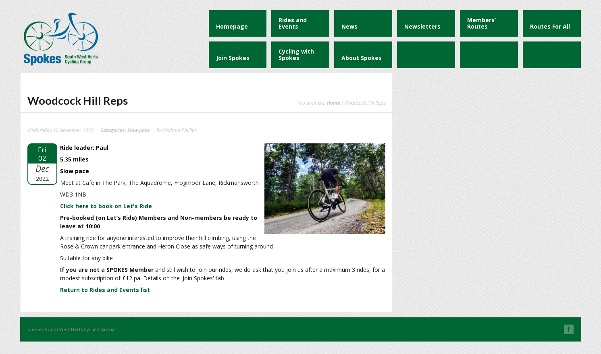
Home (333, 102)
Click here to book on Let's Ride (106, 206)
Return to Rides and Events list (105, 290)
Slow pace (138, 130)
